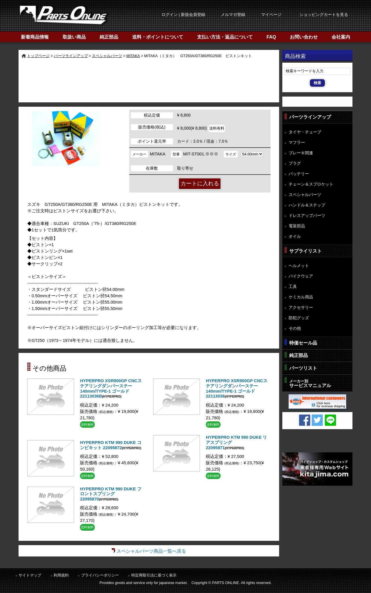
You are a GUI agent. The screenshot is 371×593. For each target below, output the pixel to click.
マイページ (271, 14)
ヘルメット (299, 266)
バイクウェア (301, 276)
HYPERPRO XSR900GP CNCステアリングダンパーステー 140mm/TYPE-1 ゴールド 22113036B (111, 388)
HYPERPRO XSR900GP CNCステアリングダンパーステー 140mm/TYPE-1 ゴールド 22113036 (237, 388)
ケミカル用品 (301, 297)
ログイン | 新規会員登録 (183, 14)
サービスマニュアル (310, 383)
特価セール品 (303, 342)
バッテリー (299, 174)
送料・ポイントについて (157, 37)
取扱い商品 (74, 37)
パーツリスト (303, 368)
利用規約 (61, 575)
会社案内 (341, 37)
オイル (295, 236)
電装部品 (297, 226)
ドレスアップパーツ (307, 215)
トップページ (38, 56)
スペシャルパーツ (107, 56)
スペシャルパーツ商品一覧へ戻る (151, 551)
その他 (295, 328)
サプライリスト (305, 251)
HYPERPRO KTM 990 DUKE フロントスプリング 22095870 (110, 494)
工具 (293, 286)
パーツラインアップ (71, 56)
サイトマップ (30, 575)
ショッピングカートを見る (323, 14)
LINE (330, 420)
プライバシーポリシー (100, 575)
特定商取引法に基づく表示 (154, 575)
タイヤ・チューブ (305, 132)
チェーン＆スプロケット (311, 184)
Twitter (317, 420)
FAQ (271, 37)
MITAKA (133, 56)
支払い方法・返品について (225, 37)
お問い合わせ (304, 37)
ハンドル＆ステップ (307, 205)
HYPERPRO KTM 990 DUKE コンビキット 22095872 (110, 445)
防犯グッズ (299, 318)
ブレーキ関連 (301, 153)
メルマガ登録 (233, 14)
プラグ (295, 163)
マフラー (297, 142)
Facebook (304, 420)
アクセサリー (301, 307)
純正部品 (109, 37)
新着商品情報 (35, 37)
